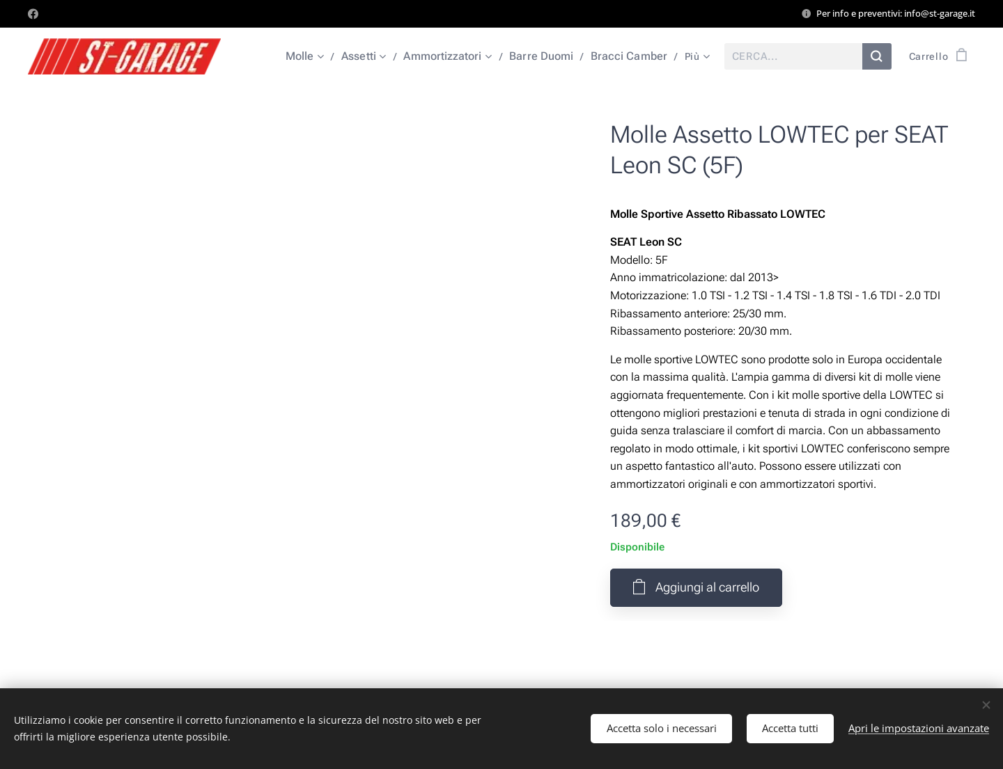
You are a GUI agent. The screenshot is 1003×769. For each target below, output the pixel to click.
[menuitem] (319, 56)
